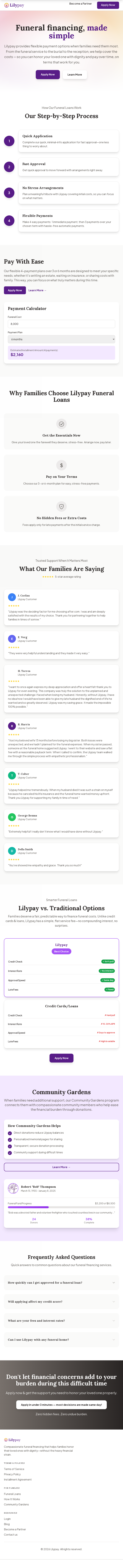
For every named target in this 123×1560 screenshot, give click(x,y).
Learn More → (38, 293)
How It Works (12, 1500)
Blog (7, 1525)
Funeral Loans (12, 1495)
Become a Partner (80, 3)
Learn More (75, 74)
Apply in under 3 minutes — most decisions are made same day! (61, 1408)
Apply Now (108, 5)
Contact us (11, 1535)
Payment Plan (15, 335)
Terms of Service (14, 1470)
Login (7, 1519)
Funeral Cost (14, 319)
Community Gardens (16, 1505)
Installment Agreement (18, 1480)
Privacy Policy (12, 1475)
